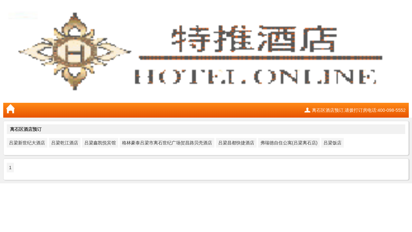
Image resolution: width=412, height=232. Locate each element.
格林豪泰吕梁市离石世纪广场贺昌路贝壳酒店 (167, 142)
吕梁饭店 (332, 142)
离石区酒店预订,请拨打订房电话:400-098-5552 (359, 110)
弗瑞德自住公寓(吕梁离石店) (288, 142)
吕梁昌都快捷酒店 (236, 142)
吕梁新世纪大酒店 (27, 142)
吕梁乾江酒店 (64, 142)
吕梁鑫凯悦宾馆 (100, 142)
